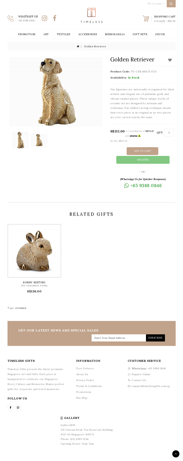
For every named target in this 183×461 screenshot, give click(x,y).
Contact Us (139, 371)
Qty (160, 132)
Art (46, 34)
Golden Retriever (95, 46)
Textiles (63, 34)
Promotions (83, 382)
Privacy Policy (85, 371)
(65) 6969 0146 (79, 430)
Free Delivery (85, 359)
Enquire (160, 151)
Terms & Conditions (89, 377)
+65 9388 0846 (147, 359)
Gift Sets (140, 34)
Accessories (87, 34)
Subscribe (154, 328)
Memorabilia (115, 34)
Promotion (26, 34)
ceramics (20, 298)
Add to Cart (127, 151)
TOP (175, 453)
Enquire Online (141, 365)
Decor (160, 34)
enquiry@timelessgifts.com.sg (151, 377)
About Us (82, 365)
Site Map (81, 388)
